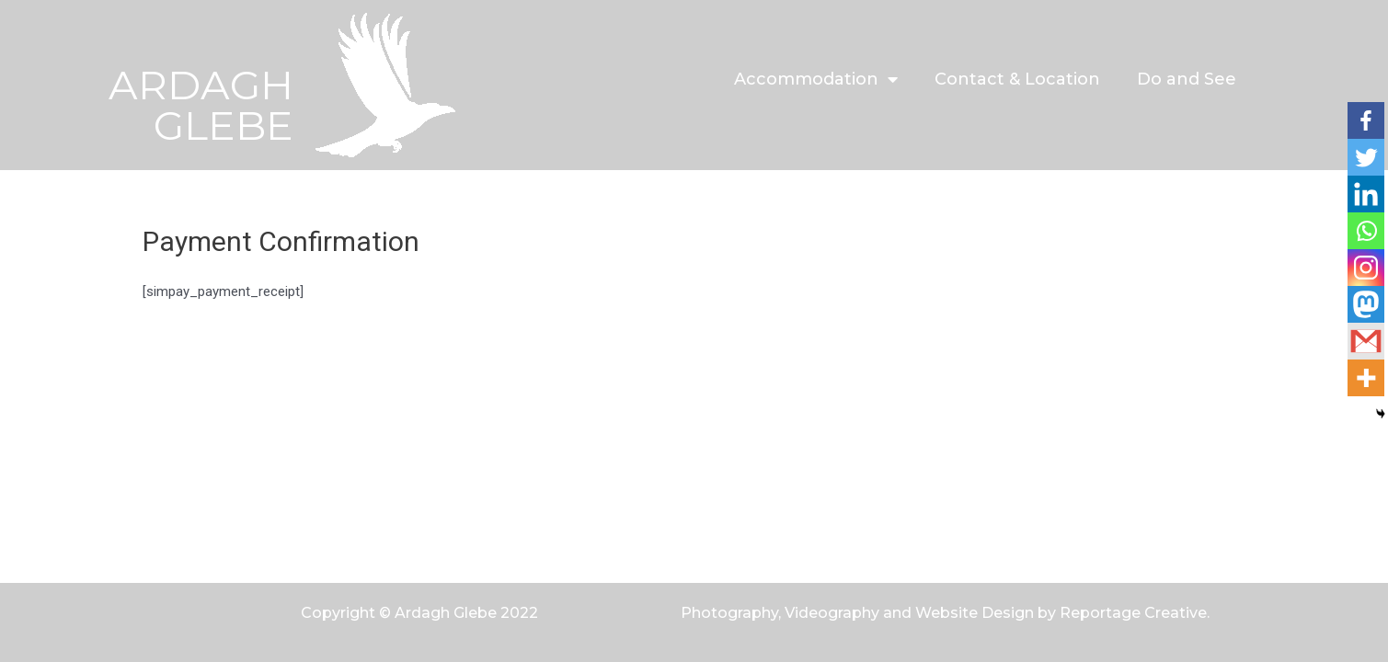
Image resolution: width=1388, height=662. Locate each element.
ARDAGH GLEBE (201, 105)
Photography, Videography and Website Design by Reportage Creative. (945, 613)
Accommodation (816, 79)
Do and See (1186, 79)
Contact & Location (1017, 79)
